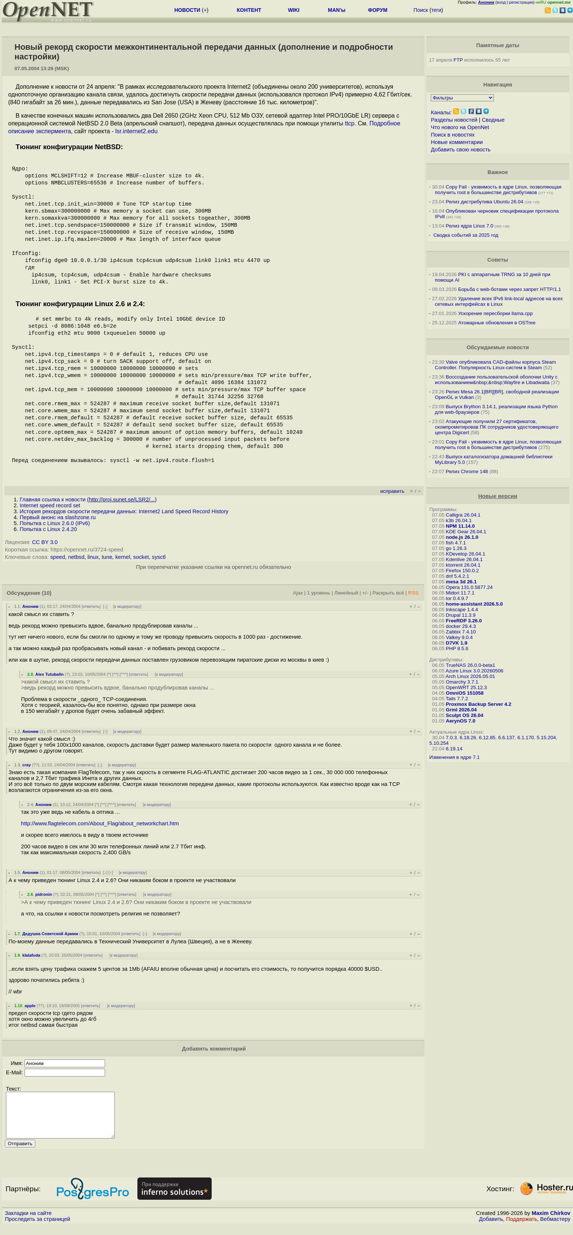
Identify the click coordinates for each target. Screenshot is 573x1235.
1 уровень (318, 593)
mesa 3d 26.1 (461, 581)
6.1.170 (525, 737)
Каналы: (441, 112)
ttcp (350, 123)
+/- (365, 593)
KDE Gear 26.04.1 (466, 531)
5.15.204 (546, 737)
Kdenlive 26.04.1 (464, 559)
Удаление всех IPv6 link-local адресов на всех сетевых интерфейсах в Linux (499, 301)
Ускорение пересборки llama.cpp (495, 313)
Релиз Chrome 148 (467, 471)
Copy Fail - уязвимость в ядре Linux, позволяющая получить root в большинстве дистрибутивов (498, 189)
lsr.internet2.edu (136, 131)
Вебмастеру (555, 1228)
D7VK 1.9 (457, 643)
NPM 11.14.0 (460, 526)
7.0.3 (451, 737)
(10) (47, 593)
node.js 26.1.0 (462, 537)
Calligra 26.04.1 (463, 515)
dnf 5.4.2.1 (457, 576)
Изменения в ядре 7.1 (454, 757)
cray (26, 765)
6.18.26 (468, 737)
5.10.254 (439, 743)
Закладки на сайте (28, 1222)
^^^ (124, 674)
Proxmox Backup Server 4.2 (478, 704)
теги (436, 10)
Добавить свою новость (461, 150)
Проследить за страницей (37, 1228)
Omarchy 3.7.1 (462, 682)
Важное (498, 172)
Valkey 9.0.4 (459, 637)
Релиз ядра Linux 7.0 (469, 226)
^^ (115, 674)
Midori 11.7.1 (460, 593)
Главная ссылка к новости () (88, 499)
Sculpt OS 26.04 (465, 715)
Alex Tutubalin (49, 674)
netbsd (76, 557)
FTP (458, 60)
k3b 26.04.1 (459, 520)
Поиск (421, 10)
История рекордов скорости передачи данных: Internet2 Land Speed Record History (124, 511)
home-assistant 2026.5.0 (474, 604)
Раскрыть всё (388, 593)
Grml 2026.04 (461, 709)
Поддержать (521, 1228)
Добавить (491, 1228)
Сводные (493, 120)
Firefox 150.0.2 (462, 570)
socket (141, 557)
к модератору (127, 606)
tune (107, 557)
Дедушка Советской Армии (50, 933)
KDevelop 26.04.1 (465, 554)
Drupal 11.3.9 (461, 615)
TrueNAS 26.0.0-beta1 (470, 665)
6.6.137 (506, 737)
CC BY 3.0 (45, 542)
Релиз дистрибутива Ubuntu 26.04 (484, 201)
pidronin (43, 894)
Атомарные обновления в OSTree (496, 322)
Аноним (30, 606)
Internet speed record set (50, 505)
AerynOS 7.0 (460, 721)
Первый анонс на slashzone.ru (58, 517)
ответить (91, 606)
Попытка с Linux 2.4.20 (48, 529)
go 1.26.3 (456, 548)
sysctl (159, 557)
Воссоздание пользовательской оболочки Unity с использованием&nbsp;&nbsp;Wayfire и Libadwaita (496, 379)
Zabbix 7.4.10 (461, 632)
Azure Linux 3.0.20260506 (475, 671)
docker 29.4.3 (461, 626)
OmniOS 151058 (465, 693)
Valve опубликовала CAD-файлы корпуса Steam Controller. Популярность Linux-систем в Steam (495, 364)
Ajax (298, 593)
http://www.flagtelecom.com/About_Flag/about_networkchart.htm (100, 823)
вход (501, 2)
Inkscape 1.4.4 (462, 609)
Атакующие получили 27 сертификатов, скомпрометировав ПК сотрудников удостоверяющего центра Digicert (497, 427)
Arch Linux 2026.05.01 (470, 676)
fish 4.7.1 (456, 543)
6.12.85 (487, 737)
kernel (122, 557)
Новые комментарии (457, 142)
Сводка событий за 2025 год (465, 235)
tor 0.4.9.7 (457, 598)
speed (57, 557)
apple (30, 1005)
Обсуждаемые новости (497, 347)
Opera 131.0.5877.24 (469, 587)
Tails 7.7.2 (457, 698)
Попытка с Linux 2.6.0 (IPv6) (55, 523)
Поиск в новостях (453, 135)
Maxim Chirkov (551, 1222)
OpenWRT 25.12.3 (466, 687)
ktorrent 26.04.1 (463, 565)
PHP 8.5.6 (457, 648)
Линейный (346, 593)
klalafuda (31, 955)
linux (92, 557)
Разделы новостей (454, 120)
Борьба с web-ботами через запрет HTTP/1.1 (509, 289)
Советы (497, 260)
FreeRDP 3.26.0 (464, 620)
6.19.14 (454, 748)
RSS (413, 593)
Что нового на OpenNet (460, 127)
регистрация (521, 2)
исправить (392, 491)
